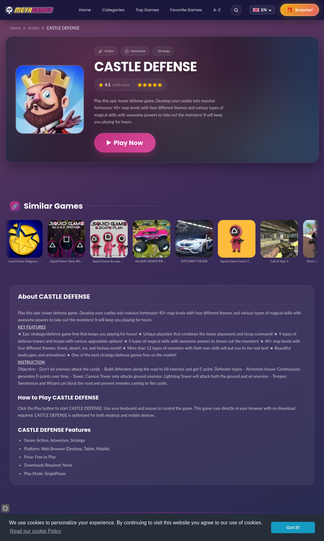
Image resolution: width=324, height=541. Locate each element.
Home (85, 10)
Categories (113, 10)
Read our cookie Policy (35, 531)
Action (33, 27)
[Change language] (262, 9)
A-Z (217, 10)
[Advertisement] (274, 81)
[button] (140, 85)
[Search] (236, 10)
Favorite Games (186, 10)
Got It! (293, 527)
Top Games (147, 10)
